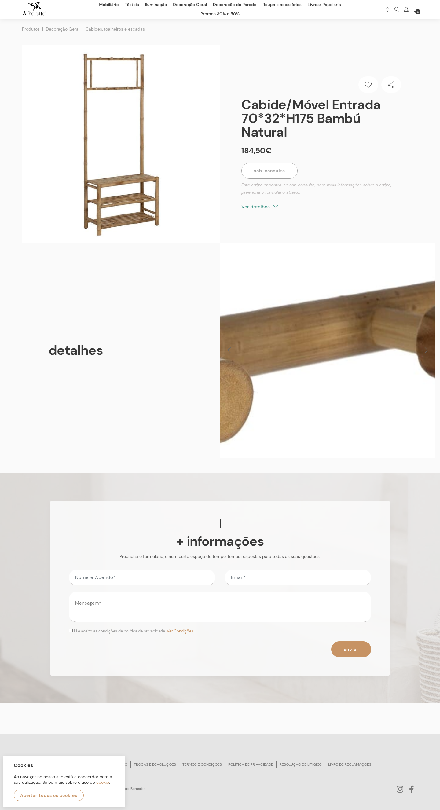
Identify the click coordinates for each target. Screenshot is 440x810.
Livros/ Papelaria (324, 4)
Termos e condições (202, 764)
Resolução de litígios (301, 764)
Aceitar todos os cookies (48, 795)
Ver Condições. (180, 631)
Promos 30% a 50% (220, 13)
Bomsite (137, 788)
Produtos (31, 29)
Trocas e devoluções (155, 764)
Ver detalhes (259, 206)
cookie (102, 782)
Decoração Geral (62, 29)
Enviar (351, 649)
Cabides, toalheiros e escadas (115, 29)
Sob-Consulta (269, 171)
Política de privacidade (250, 764)
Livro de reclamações (349, 764)
